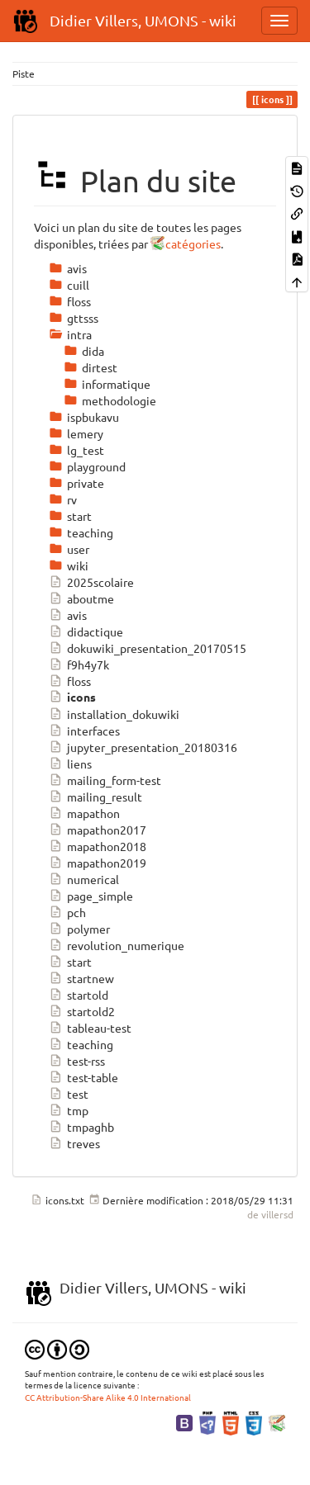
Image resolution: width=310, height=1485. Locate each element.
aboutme (81, 598)
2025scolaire (91, 582)
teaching (81, 1044)
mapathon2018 (97, 846)
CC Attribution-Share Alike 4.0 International (108, 1397)
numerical (84, 879)
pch (67, 912)
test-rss (77, 1060)
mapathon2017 (97, 829)
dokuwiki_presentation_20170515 (147, 648)
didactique (86, 631)
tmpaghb (81, 1126)
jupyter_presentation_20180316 (143, 747)
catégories (193, 243)
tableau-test (90, 1027)
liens (70, 763)
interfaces (84, 730)
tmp (68, 1110)
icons (72, 697)
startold (78, 994)
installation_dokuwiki (114, 714)
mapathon (84, 813)
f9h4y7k (79, 664)
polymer (79, 928)
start (70, 961)
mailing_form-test (105, 780)
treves (74, 1143)
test (68, 1093)
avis (68, 615)
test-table (83, 1077)
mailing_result (95, 796)
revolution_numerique (116, 945)
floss (70, 681)
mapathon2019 (97, 862)
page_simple (91, 895)
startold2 (82, 1011)
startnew (81, 978)
